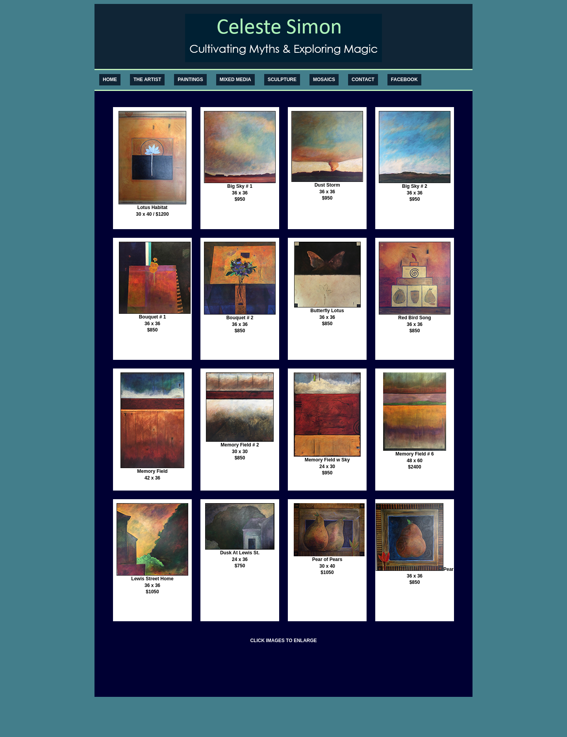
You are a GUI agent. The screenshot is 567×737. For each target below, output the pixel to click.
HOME (110, 79)
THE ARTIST (147, 79)
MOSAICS (324, 79)
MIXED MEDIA (235, 79)
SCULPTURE (282, 79)
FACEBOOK (404, 79)
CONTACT (363, 79)
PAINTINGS (190, 79)
